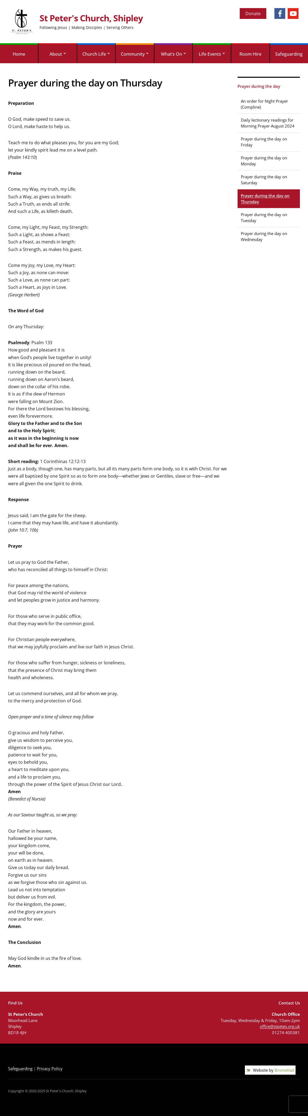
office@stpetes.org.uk (280, 1026)
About (56, 54)
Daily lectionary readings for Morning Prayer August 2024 (267, 123)
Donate (253, 13)
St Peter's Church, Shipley (91, 18)
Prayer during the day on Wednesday (264, 236)
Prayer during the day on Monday (264, 161)
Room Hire (250, 54)
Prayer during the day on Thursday (265, 199)
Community (133, 54)
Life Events (210, 54)
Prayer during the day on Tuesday (264, 217)
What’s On (171, 54)
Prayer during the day (259, 86)
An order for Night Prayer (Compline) (264, 104)
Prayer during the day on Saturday (264, 180)
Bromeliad (284, 1070)
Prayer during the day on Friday (264, 142)
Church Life (94, 54)
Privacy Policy (50, 1068)
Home (19, 54)
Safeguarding (289, 54)
